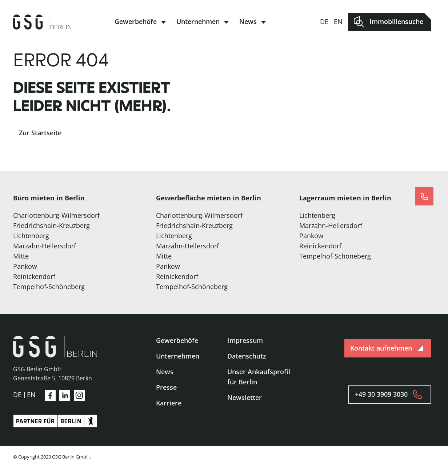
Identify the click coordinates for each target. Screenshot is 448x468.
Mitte (21, 256)
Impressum (245, 340)
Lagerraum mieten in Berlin (345, 197)
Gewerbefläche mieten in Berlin (208, 197)
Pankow (25, 266)
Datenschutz (246, 356)
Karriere (168, 403)
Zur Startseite (40, 132)
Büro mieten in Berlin (49, 197)
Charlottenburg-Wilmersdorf (56, 215)
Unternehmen (198, 21)
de (324, 21)
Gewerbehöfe (136, 21)
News (248, 21)
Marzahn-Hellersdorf (44, 245)
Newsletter (244, 397)
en (338, 21)
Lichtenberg (31, 235)
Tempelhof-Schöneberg (49, 286)
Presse (166, 387)
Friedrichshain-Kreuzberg (51, 225)
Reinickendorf (34, 276)
